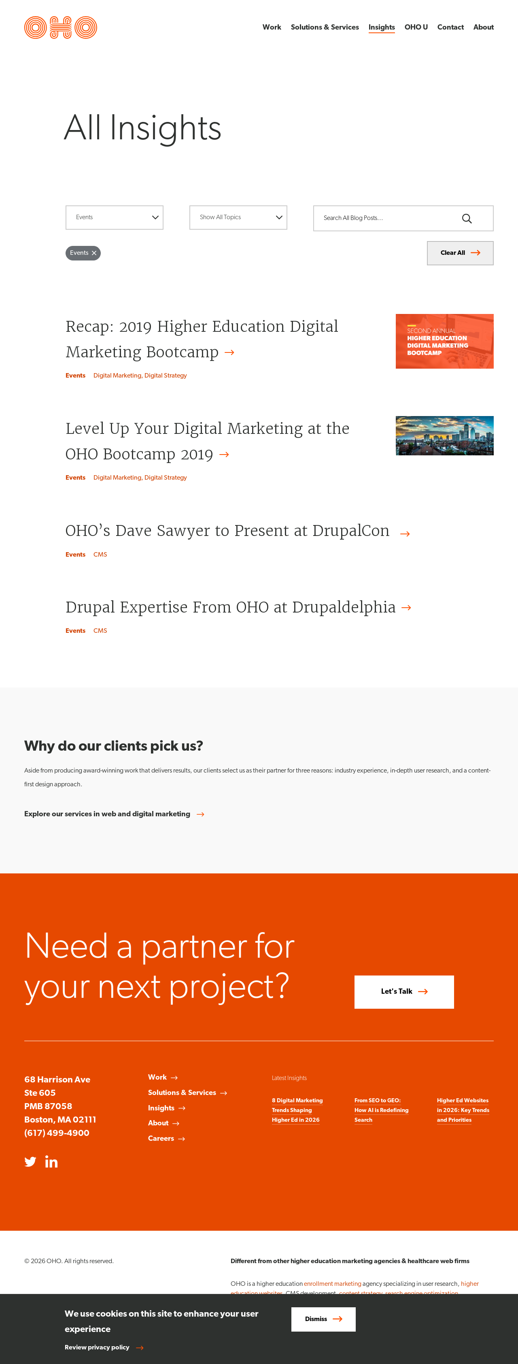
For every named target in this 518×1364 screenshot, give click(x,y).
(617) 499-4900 (56, 1133)
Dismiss (316, 1319)
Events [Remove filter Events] (79, 253)
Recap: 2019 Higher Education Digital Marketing (202, 341)
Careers (161, 1139)
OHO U (416, 28)
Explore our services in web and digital (117, 815)
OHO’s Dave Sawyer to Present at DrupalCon (240, 533)
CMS (100, 555)
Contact (450, 28)
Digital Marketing (117, 376)
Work (272, 28)
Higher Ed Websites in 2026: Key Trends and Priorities (463, 1110)
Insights (382, 28)
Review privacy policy (97, 1348)
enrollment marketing (332, 1284)
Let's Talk (396, 992)
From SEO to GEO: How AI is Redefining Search (382, 1110)
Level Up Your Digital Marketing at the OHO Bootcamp (208, 443)
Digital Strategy (165, 376)
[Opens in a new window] (30, 1163)
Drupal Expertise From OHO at (241, 607)
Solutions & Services (325, 28)
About (483, 28)
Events (75, 376)
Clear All (453, 253)
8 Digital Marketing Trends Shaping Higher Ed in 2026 (297, 1110)
